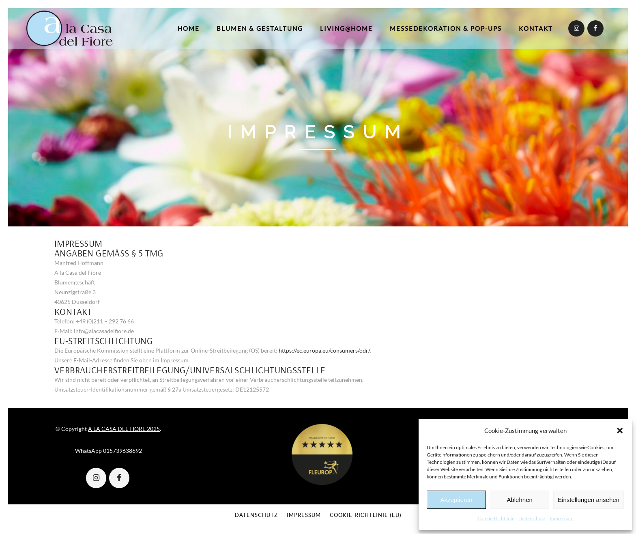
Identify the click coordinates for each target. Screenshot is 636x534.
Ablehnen (519, 499)
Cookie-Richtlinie (495, 518)
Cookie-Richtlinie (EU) (366, 515)
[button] (620, 430)
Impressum (562, 518)
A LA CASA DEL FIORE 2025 (124, 428)
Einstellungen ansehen (588, 499)
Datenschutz (532, 518)
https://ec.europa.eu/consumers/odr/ (324, 350)
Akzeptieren (456, 499)
